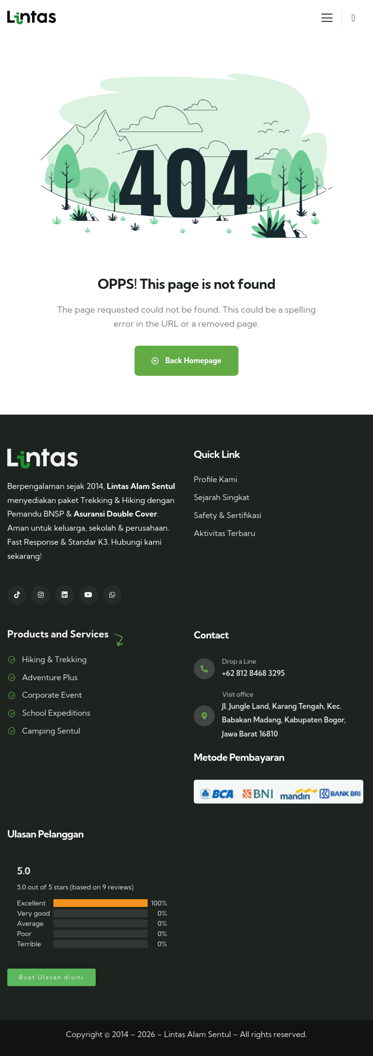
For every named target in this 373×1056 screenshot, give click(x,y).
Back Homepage (186, 360)
